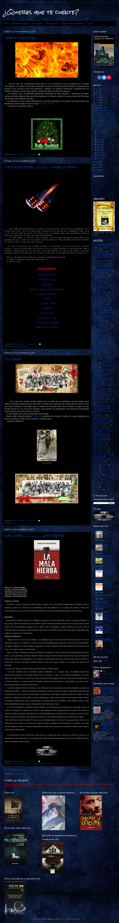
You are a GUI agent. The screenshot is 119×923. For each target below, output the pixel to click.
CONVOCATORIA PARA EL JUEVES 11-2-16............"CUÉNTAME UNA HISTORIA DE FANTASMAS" (108, 727)
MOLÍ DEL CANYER (46, 104)
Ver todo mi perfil (106, 673)
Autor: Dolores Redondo (101, 299)
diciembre (100, 108)
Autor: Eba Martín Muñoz (101, 307)
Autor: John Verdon (99, 350)
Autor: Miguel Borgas (100, 423)
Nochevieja (98, 597)
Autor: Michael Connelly (101, 420)
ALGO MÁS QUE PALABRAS (46, 280)
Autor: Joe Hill (98, 348)
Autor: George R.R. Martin (102, 325)
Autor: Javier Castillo (101, 338)
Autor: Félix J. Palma (100, 323)
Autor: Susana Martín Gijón (102, 454)
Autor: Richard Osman (100, 439)
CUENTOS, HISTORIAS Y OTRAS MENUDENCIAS (47, 289)
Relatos (95, 484)
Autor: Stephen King (100, 452)
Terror (95, 487)
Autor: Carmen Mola (99, 283)
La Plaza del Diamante (102, 639)
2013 (97, 170)
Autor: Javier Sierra (100, 343)
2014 (97, 167)
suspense (50, 763)
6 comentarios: (31, 154)
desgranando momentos (102, 612)
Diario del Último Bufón (103, 595)
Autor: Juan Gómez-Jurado (101, 378)
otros (14, 523)
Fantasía (96, 469)
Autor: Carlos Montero (100, 275)
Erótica (95, 467)
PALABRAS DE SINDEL (101, 582)
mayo (99, 147)
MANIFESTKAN (47, 285)
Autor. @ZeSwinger (99, 252)
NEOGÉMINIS (46, 308)
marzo (99, 153)
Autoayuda (96, 249)
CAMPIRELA (47, 299)
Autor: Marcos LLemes (100, 408)
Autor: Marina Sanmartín (101, 254)
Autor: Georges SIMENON (101, 328)
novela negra (42, 763)
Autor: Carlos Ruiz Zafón (101, 280)
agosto (99, 139)
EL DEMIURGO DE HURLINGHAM (47, 322)
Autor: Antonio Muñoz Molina (102, 266)
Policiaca (96, 479)
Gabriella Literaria (102, 602)
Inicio (6, 23)
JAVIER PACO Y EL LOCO (46, 318)
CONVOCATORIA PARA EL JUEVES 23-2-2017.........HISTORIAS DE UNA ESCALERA (108, 691)
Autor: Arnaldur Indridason (102, 270)
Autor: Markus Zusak (100, 418)
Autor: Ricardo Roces (100, 437)
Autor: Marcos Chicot (100, 406)
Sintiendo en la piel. (102, 625)
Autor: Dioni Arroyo (100, 297)
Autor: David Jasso (99, 294)
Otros (90, 23)
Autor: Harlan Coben (100, 330)
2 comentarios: (31, 520)
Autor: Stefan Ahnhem (100, 449)
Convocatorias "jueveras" (73, 23)
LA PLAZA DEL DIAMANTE (46, 303)
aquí (47, 259)
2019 (97, 100)
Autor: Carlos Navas (100, 278)
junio (99, 144)
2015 (97, 164)
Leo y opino (37, 23)
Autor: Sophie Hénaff (100, 447)
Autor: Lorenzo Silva (100, 397)
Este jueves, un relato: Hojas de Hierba (108, 559)
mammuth (62, 919)
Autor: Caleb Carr (99, 273)
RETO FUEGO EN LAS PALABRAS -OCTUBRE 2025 (108, 585)
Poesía (95, 477)
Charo (104, 671)
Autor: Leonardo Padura (101, 394)
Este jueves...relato (20, 23)
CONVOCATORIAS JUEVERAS (19, 346)
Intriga (95, 472)
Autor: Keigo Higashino (101, 392)
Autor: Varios (97, 457)
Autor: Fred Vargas (99, 320)
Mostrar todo (112, 651)
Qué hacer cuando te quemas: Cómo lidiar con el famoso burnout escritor (104, 605)
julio (99, 141)
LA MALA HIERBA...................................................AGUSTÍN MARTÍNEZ (34, 536)
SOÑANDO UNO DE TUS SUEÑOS (47, 327)
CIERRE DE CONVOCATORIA (20, 38)
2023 (97, 89)
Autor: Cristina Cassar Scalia (103, 288)
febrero (100, 155)
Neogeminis (98, 543)
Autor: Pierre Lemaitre (101, 425)
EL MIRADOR (98, 569)
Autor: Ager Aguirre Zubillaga (103, 257)
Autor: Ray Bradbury (100, 434)
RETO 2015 (96, 482)
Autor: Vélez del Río (100, 459)
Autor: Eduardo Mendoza (101, 309)
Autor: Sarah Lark (99, 444)
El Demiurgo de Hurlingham (104, 556)
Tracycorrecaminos (101, 530)
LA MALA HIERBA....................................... (105, 125)
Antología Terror (98, 247)
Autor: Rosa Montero (100, 442)
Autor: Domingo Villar (100, 302)
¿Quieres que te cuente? (41, 12)
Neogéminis (37, 416)
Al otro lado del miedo (101, 244)
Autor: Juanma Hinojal (100, 389)
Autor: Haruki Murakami (101, 333)
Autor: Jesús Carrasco (100, 345)
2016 (97, 162)
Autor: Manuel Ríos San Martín (103, 402)
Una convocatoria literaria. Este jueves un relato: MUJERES (108, 617)
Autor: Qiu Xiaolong (100, 428)
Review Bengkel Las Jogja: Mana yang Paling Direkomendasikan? (108, 630)
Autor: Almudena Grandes (101, 263)
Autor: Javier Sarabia (100, 340)
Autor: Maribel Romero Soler (102, 411)
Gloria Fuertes (108, 641)
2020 (97, 97)
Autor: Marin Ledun (99, 415)
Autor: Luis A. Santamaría (102, 399)
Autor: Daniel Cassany (100, 292)
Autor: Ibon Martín (99, 335)
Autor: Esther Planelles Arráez (103, 312)
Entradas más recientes (15, 769)
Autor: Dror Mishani (100, 304)
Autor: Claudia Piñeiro (101, 285)
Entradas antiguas (80, 769)
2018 (97, 103)
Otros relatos (52, 23)
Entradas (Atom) (20, 774)
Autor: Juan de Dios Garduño (102, 385)
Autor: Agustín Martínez (20, 763)
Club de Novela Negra (100, 464)
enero (99, 158)
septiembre (101, 136)
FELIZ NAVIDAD (13, 359)
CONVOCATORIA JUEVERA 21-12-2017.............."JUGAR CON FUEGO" (40, 167)
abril (99, 150)
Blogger (83, 919)
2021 (97, 94)
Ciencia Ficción (98, 462)
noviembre (100, 130)
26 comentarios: (31, 344)
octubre (100, 133)
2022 (97, 92)
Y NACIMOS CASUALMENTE (46, 294)
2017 (97, 105)
